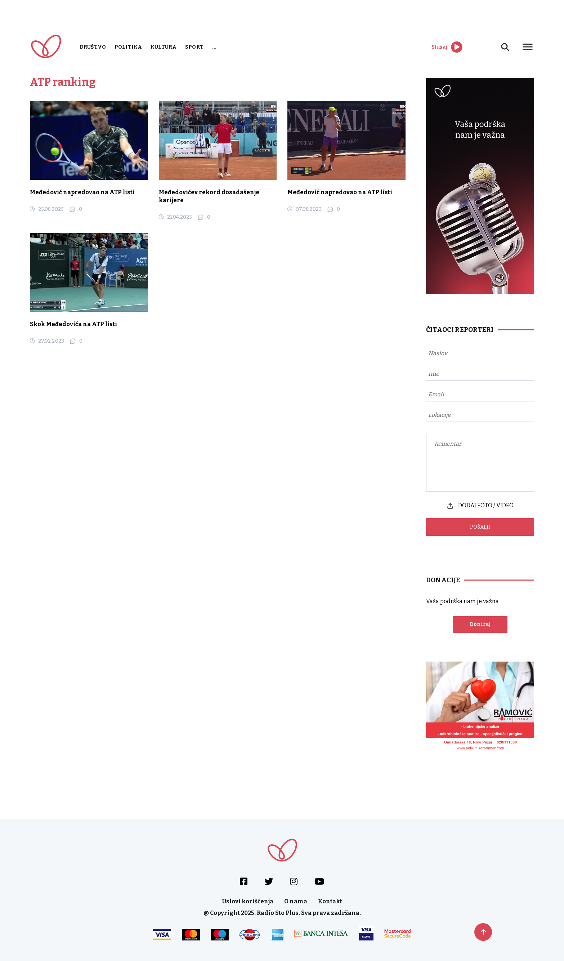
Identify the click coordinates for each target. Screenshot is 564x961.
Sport (194, 47)
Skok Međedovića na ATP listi (73, 324)
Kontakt (330, 901)
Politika (128, 47)
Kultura (163, 47)
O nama (295, 901)
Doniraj (480, 624)
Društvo (93, 47)
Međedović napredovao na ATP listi (82, 192)
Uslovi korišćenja (247, 901)
